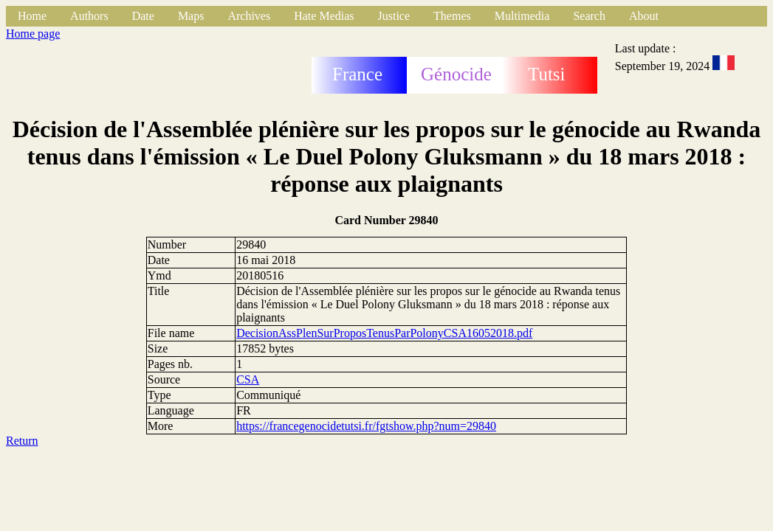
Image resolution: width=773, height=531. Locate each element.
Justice (394, 16)
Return (22, 440)
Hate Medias (324, 16)
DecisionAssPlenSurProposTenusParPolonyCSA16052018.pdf (384, 333)
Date (143, 16)
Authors (89, 16)
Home (32, 16)
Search (589, 16)
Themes (452, 16)
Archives (248, 16)
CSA (247, 379)
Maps (191, 16)
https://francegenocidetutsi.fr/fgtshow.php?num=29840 (366, 426)
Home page (33, 33)
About (644, 16)
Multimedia (522, 16)
